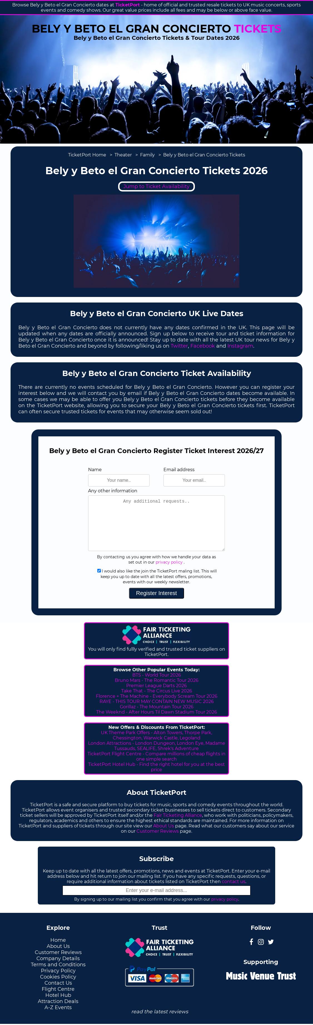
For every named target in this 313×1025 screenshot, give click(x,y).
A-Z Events (58, 1007)
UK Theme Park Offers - (127, 732)
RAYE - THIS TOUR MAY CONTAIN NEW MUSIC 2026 (157, 701)
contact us (233, 881)
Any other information (112, 490)
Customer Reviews (157, 831)
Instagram (240, 346)
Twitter (179, 346)
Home (58, 940)
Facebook (202, 346)
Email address (179, 469)
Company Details (58, 958)
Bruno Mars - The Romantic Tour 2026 (156, 680)
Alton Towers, (168, 732)
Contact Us (58, 983)
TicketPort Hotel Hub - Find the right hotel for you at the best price (156, 767)
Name (95, 469)
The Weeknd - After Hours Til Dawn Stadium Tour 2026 (156, 712)
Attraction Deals (58, 1001)
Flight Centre (58, 989)
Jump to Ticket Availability (156, 186)
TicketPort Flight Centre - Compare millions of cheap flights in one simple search (156, 756)
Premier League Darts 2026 (156, 685)
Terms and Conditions (58, 965)
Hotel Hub (58, 995)
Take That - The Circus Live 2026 (156, 691)
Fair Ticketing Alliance (178, 815)
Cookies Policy (58, 977)
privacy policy (169, 562)
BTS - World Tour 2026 (156, 675)
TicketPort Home (87, 155)
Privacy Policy (58, 971)
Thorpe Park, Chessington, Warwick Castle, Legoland (162, 735)
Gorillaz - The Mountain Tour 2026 (156, 706)
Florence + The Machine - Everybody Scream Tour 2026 (156, 696)
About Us (163, 826)
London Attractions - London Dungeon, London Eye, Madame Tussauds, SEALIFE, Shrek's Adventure (156, 746)
